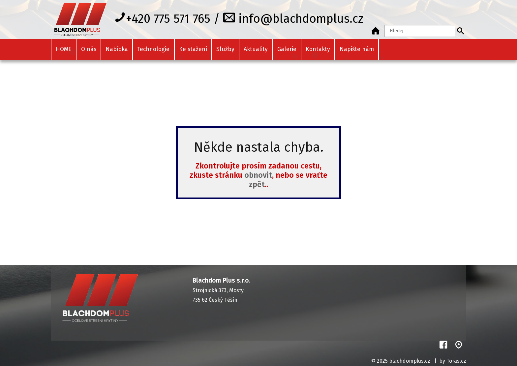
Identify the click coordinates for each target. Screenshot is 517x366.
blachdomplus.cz (409, 361)
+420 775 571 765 (168, 18)
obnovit (258, 175)
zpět (257, 184)
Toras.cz (456, 361)
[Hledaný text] (419, 31)
